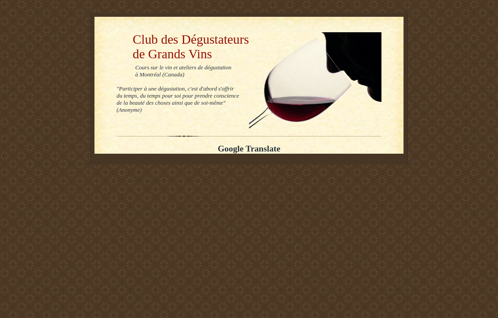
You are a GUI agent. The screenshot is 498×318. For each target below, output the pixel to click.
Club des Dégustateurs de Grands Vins (183, 46)
